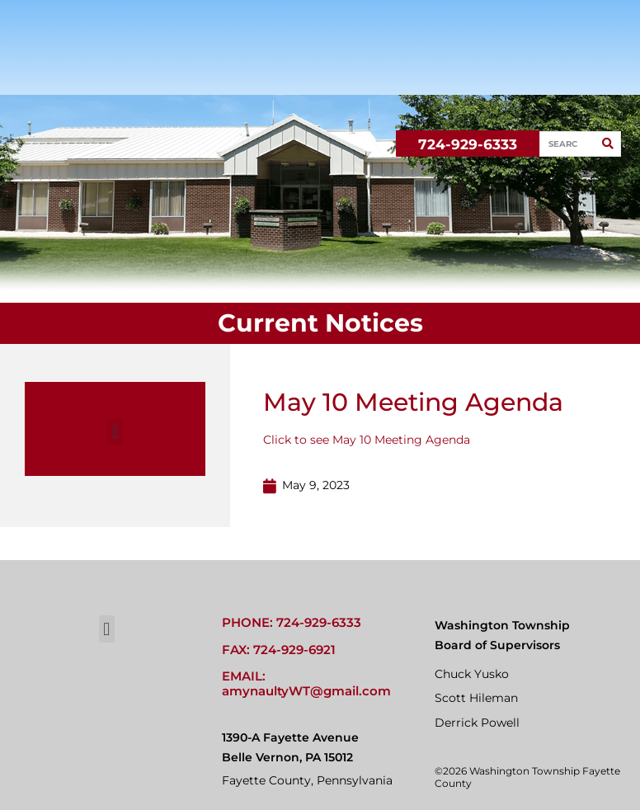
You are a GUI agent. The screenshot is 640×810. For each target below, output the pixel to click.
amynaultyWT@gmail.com (306, 691)
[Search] (607, 144)
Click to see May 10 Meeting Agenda (366, 439)
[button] (115, 431)
